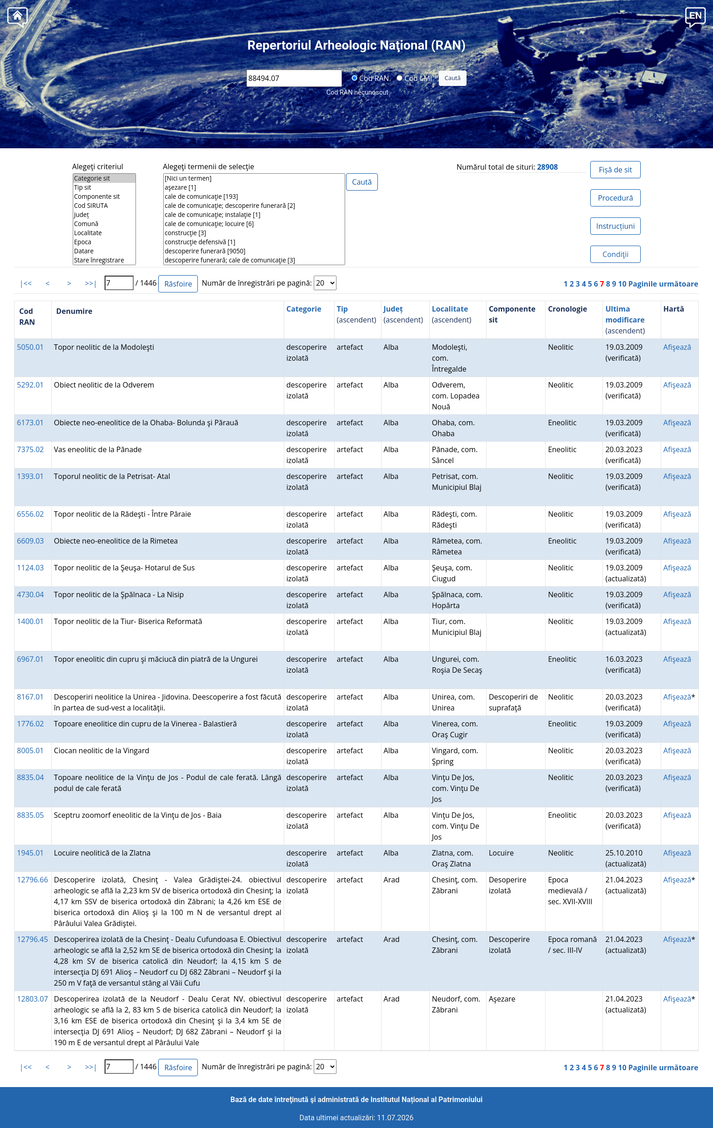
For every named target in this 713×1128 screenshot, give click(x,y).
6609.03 (30, 541)
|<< (26, 283)
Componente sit (104, 196)
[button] (695, 16)
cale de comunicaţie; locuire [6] (254, 223)
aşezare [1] (254, 187)
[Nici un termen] (254, 178)
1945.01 (30, 853)
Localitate (104, 232)
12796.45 (32, 939)
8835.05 (30, 815)
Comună (104, 223)
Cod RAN (370, 78)
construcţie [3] (254, 232)
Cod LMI (414, 78)
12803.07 (32, 999)
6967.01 (30, 659)
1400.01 (30, 621)
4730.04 (30, 594)
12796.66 (32, 880)
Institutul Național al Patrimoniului (426, 1099)
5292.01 (30, 385)
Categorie (303, 309)
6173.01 (30, 423)
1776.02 (30, 724)
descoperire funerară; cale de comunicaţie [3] (254, 260)
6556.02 (30, 514)
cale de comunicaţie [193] (254, 196)
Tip (342, 309)
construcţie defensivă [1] (254, 242)
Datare (104, 251)
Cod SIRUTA (104, 205)
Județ (104, 214)
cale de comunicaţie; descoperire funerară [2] (254, 205)
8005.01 (30, 750)
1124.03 (30, 568)
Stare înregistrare (104, 260)
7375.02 (30, 449)
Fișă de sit (615, 170)
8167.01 (30, 697)
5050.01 (30, 347)
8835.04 (30, 777)
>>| (91, 283)
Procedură (615, 198)
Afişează (677, 347)
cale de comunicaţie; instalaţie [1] (254, 214)
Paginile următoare (663, 284)
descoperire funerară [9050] (254, 251)
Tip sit (104, 187)
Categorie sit (104, 178)
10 (622, 284)
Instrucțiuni (615, 226)
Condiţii (615, 254)
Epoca (104, 242)
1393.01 (30, 476)
